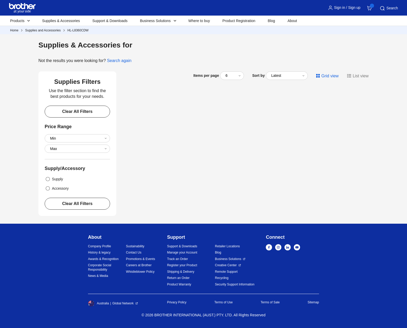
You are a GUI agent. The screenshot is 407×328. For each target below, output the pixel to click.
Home (14, 30)
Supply (54, 179)
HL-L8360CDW (78, 30)
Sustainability (135, 246)
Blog (271, 21)
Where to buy (199, 21)
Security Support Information (234, 284)
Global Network (123, 303)
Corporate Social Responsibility (99, 267)
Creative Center (226, 265)
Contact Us (133, 252)
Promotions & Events (140, 259)
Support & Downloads (109, 21)
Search (388, 8)
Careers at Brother (139, 265)
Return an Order (178, 278)
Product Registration (238, 21)
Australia (98, 303)
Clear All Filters (77, 111)
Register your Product (182, 265)
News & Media (98, 276)
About (292, 21)
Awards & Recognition (103, 259)
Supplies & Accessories (61, 21)
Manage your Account (182, 252)
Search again (119, 60)
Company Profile (99, 246)
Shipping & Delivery (180, 272)
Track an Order (177, 259)
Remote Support (226, 272)
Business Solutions (228, 259)
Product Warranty (179, 284)
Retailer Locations (227, 246)
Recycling (221, 278)
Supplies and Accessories (43, 30)
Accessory (57, 188)
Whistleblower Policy (140, 272)
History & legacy (99, 252)
